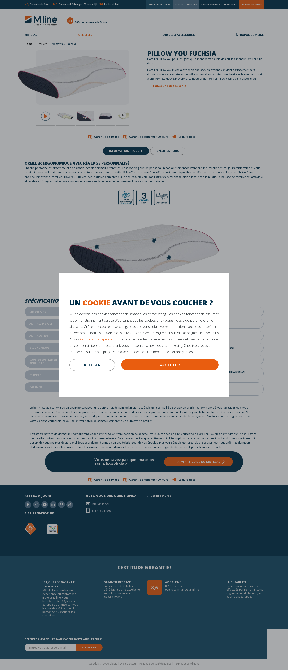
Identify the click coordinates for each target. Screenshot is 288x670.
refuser (92, 364)
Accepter (170, 364)
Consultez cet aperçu (96, 339)
